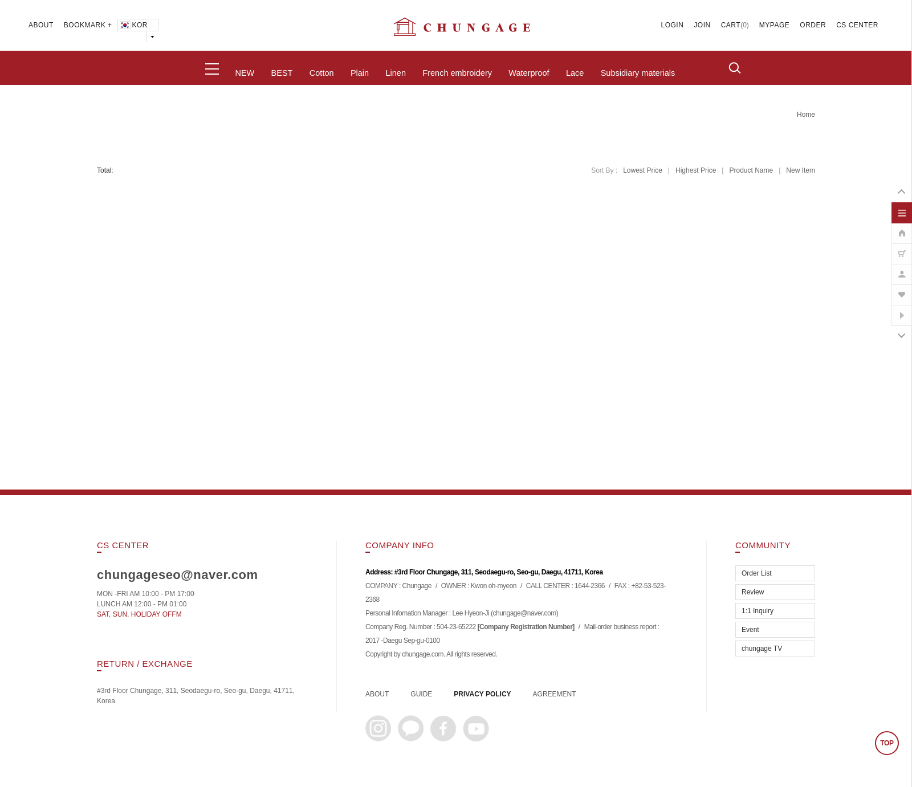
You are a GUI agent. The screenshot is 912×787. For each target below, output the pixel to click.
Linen (395, 73)
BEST (282, 73)
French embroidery (457, 73)
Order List (757, 573)
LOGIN (672, 25)
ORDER (813, 25)
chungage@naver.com (524, 613)
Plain (360, 73)
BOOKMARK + (88, 25)
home (806, 115)
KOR (133, 25)
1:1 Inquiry (757, 611)
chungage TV (762, 649)
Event (750, 630)
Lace (575, 73)
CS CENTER (857, 25)
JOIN (702, 25)
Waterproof (528, 73)
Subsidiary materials (638, 73)
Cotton (322, 73)
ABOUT (41, 25)
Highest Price (695, 170)
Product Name (751, 170)
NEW (244, 73)
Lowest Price (642, 170)
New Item (800, 170)
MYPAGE (774, 25)
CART (730, 25)
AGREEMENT (554, 694)
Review (753, 592)
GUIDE (421, 694)
